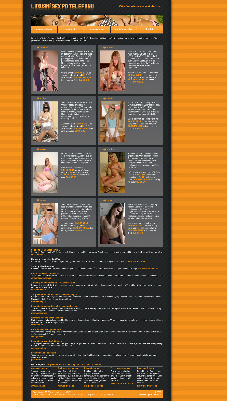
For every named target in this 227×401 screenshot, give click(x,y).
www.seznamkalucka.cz (122, 383)
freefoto (150, 29)
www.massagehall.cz (41, 278)
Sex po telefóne (94, 364)
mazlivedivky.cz (38, 301)
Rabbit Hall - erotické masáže (45, 273)
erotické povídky (123, 29)
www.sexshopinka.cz (148, 268)
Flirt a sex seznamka (120, 368)
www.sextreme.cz (66, 386)
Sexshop (81, 364)
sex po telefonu (44, 29)
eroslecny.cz (37, 325)
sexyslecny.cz (37, 254)
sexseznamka (97, 29)
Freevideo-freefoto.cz (147, 386)
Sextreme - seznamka (68, 368)
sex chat (70, 29)
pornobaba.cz (37, 360)
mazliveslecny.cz (39, 313)
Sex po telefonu (53, 364)
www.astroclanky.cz (137, 261)
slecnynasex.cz (38, 336)
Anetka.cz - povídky (40, 368)
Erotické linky (69, 364)
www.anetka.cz (38, 386)
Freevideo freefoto (146, 368)
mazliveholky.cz (38, 290)
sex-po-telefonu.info (93, 386)
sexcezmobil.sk (38, 348)
